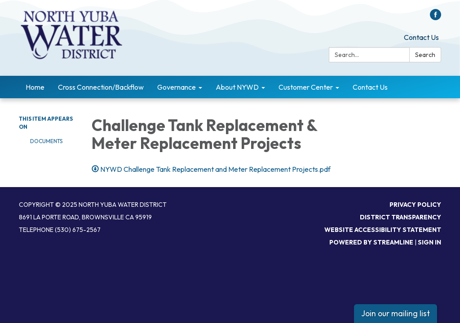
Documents (46, 141)
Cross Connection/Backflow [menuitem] (101, 87)
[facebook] (435, 17)
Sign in (429, 242)
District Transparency (400, 217)
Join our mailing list (395, 313)
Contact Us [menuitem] (370, 87)
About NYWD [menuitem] (237, 87)
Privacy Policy (415, 205)
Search (425, 55)
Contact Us (421, 37)
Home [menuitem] (35, 87)
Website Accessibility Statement (382, 230)
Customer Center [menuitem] (306, 87)
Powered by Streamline (371, 242)
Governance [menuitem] (176, 87)
